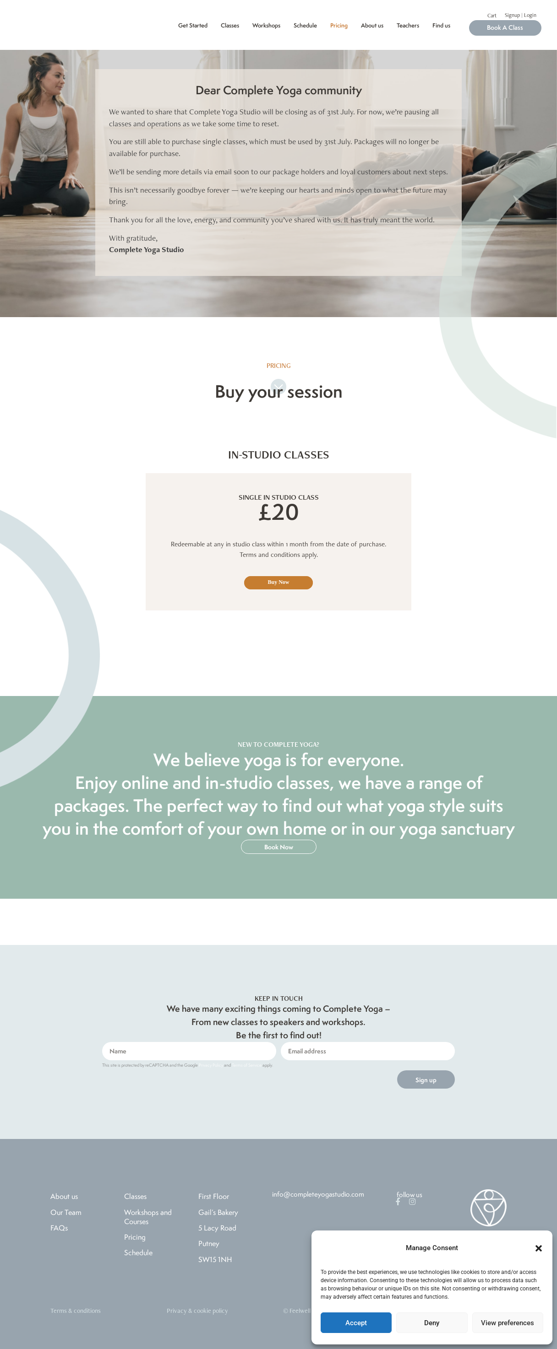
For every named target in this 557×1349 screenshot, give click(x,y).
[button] (538, 1248)
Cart (492, 15)
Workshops (266, 25)
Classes (230, 25)
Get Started (193, 25)
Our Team (66, 1212)
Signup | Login (520, 15)
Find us (441, 25)
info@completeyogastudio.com (318, 1194)
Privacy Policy (211, 1065)
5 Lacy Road (217, 1228)
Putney (208, 1243)
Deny (431, 1323)
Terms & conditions (75, 1310)
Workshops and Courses (148, 1216)
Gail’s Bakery (218, 1212)
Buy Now (278, 582)
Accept (356, 1323)
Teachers (408, 25)
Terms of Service (247, 1065)
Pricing (339, 25)
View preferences (507, 1323)
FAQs (59, 1228)
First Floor (213, 1196)
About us (372, 25)
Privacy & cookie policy (197, 1310)
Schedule (305, 25)
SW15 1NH (215, 1259)
